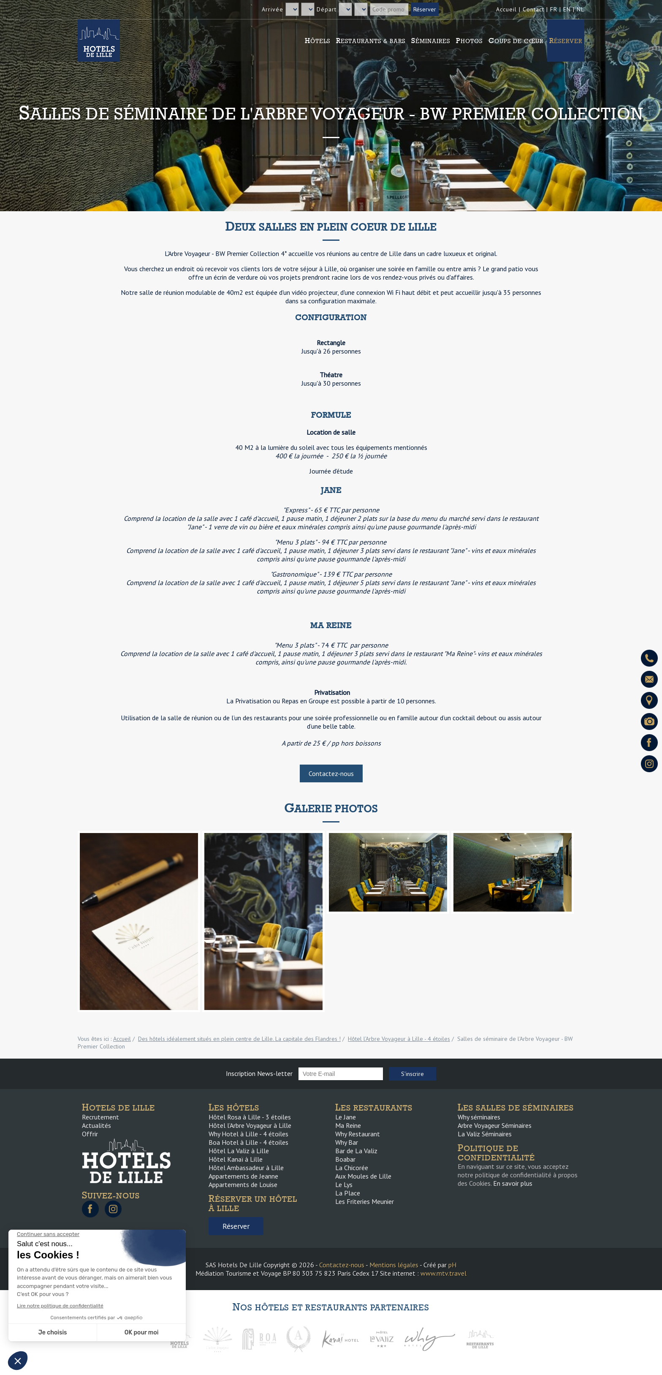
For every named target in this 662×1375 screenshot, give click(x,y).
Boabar (345, 1159)
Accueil (506, 9)
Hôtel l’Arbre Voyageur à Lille (250, 1125)
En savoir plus (512, 1183)
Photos (469, 40)
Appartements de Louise (243, 1184)
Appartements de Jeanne (243, 1176)
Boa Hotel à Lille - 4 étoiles (248, 1142)
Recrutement (100, 1117)
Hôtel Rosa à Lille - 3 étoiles (250, 1117)
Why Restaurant (357, 1134)
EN (567, 9)
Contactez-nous (331, 773)
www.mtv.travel (444, 1273)
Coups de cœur (515, 40)
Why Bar (346, 1142)
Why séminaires (479, 1117)
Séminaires (430, 40)
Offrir (90, 1134)
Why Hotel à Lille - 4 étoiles (248, 1134)
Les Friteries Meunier (364, 1201)
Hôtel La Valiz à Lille (239, 1150)
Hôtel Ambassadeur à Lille (246, 1167)
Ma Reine (348, 1125)
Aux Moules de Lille (363, 1176)
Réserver (565, 40)
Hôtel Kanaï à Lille (236, 1159)
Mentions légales (393, 1265)
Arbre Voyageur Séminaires (495, 1125)
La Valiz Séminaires (485, 1134)
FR (553, 9)
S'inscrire (412, 1074)
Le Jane (345, 1117)
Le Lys (344, 1184)
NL (580, 9)
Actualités (96, 1125)
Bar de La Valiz (356, 1150)
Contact (533, 9)
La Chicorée (351, 1167)
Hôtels (317, 40)
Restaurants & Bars (370, 40)
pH (452, 1265)
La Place (347, 1193)
